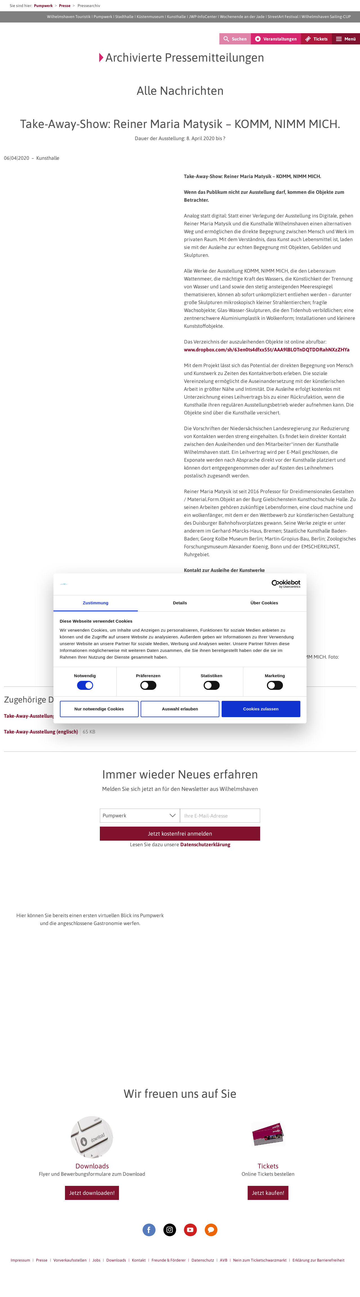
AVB (223, 1260)
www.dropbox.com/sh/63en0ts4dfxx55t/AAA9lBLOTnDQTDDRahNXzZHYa (267, 350)
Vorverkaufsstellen (70, 1260)
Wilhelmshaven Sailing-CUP (326, 16)
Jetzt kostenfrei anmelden (180, 833)
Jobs (96, 1260)
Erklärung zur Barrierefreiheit (318, 1260)
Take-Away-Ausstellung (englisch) (41, 732)
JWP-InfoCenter (203, 16)
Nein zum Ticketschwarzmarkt (260, 1260)
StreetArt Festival (283, 16)
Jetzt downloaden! (92, 1193)
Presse (65, 5)
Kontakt (139, 1260)
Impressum (20, 1260)
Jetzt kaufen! (268, 1193)
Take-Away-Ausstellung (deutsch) (40, 716)
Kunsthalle (176, 16)
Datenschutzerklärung (205, 844)
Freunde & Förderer (169, 1260)
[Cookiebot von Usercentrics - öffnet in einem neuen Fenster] (275, 584)
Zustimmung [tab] (96, 602)
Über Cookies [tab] (264, 602)
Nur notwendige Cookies (99, 708)
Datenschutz (203, 1260)
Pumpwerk (43, 5)
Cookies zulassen (261, 708)
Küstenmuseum (150, 16)
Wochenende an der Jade (242, 16)
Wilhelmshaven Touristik (69, 16)
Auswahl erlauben (180, 708)
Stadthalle (124, 16)
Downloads (116, 1260)
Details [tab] (180, 602)
